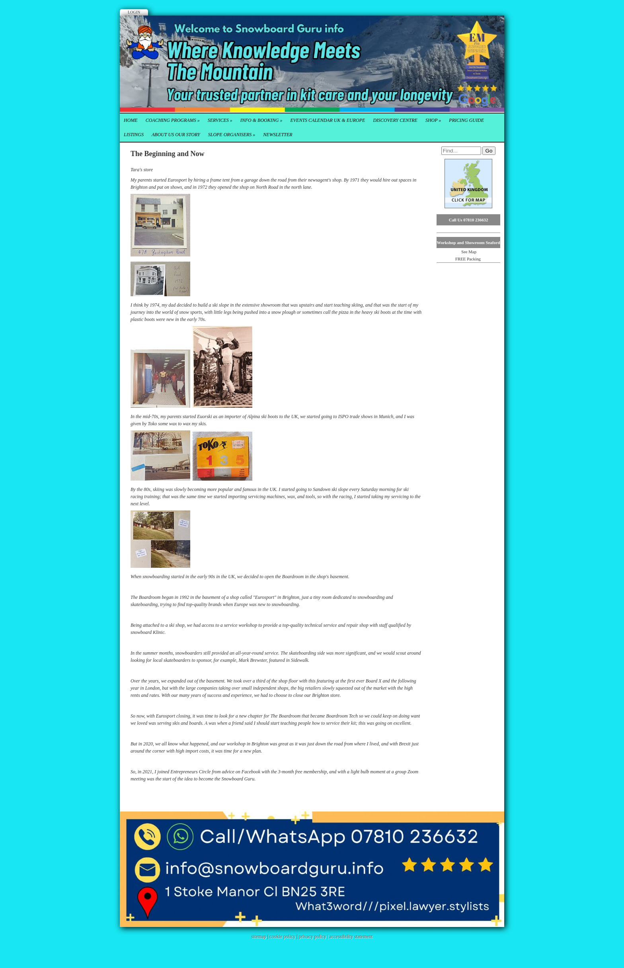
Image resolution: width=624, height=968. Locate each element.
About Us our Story (176, 134)
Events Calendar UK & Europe (327, 120)
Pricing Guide (466, 120)
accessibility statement (351, 936)
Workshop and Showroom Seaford (468, 242)
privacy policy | (314, 936)
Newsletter (277, 134)
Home (131, 120)
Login (134, 12)
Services (220, 120)
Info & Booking (261, 120)
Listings (134, 134)
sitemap (259, 936)
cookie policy (282, 936)
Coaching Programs (173, 120)
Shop (433, 120)
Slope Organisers (231, 134)
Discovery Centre (395, 120)
